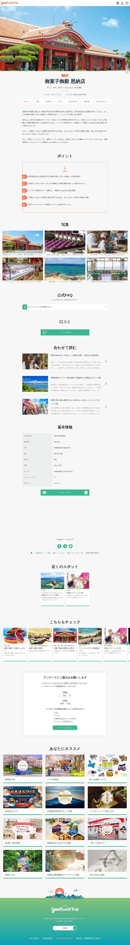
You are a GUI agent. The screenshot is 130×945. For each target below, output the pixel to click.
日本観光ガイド (36, 553)
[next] (127, 643)
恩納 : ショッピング (58, 553)
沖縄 (46, 553)
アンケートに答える (65, 728)
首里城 (76, 111)
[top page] (27, 553)
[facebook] (59, 546)
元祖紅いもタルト (87, 120)
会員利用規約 (48, 938)
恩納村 (24, 111)
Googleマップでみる (64, 539)
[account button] (122, 3)
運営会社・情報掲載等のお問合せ (88, 938)
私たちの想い (34, 938)
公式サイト (57, 483)
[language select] (117, 3)
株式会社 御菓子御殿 (79, 94)
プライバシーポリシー (64, 938)
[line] (71, 546)
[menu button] (127, 3)
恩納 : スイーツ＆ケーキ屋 (77, 553)
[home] (9, 3)
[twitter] (65, 546)
